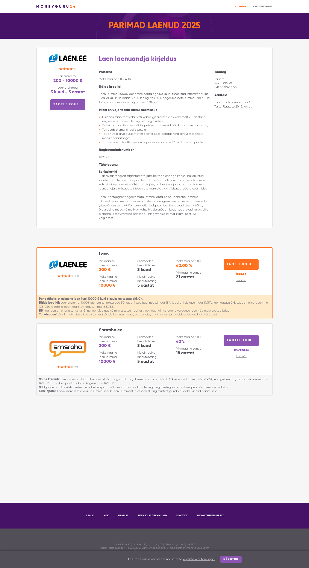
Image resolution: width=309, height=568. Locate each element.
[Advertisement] (154, 438)
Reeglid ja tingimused (152, 515)
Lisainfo (241, 280)
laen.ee (241, 274)
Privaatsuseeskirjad (210, 515)
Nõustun (231, 559)
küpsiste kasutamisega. (199, 559)
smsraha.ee (241, 350)
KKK (106, 515)
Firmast (123, 515)
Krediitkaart (263, 6)
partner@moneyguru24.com (192, 548)
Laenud (240, 6)
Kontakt (181, 515)
